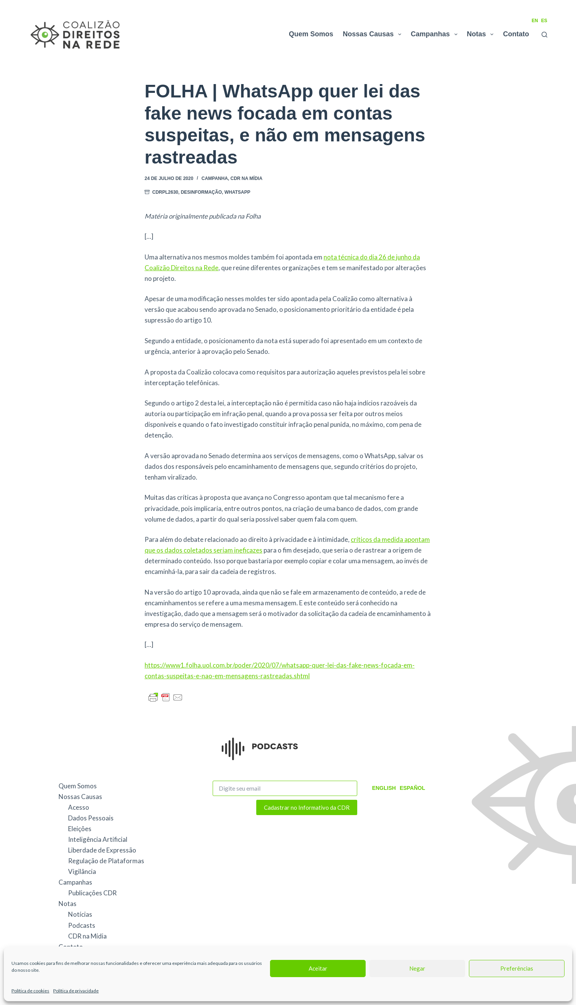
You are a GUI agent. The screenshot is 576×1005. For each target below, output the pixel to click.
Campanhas (435, 34)
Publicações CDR (92, 893)
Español (412, 788)
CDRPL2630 (165, 192)
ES (544, 20)
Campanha (215, 178)
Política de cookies (30, 991)
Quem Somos (311, 34)
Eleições (79, 829)
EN (535, 20)
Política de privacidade (76, 991)
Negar (417, 968)
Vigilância (82, 871)
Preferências (516, 968)
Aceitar (318, 968)
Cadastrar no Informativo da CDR (307, 807)
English (384, 788)
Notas (482, 34)
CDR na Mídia (247, 178)
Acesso (78, 807)
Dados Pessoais (91, 818)
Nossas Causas (373, 34)
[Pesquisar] (544, 34)
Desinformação (201, 192)
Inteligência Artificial (97, 839)
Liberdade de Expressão (102, 850)
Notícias (80, 914)
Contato (516, 34)
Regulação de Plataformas (106, 861)
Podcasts (81, 925)
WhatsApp (238, 192)
